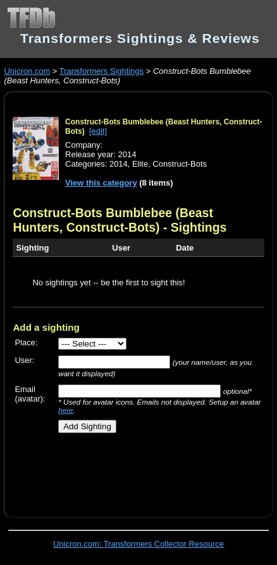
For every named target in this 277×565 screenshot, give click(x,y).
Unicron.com (27, 71)
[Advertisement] (144, 470)
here (65, 410)
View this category (101, 182)
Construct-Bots (179, 164)
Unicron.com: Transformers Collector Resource (138, 544)
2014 (118, 164)
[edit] (98, 131)
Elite (140, 164)
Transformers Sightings (101, 71)
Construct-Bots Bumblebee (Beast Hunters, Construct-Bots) (112, 220)
